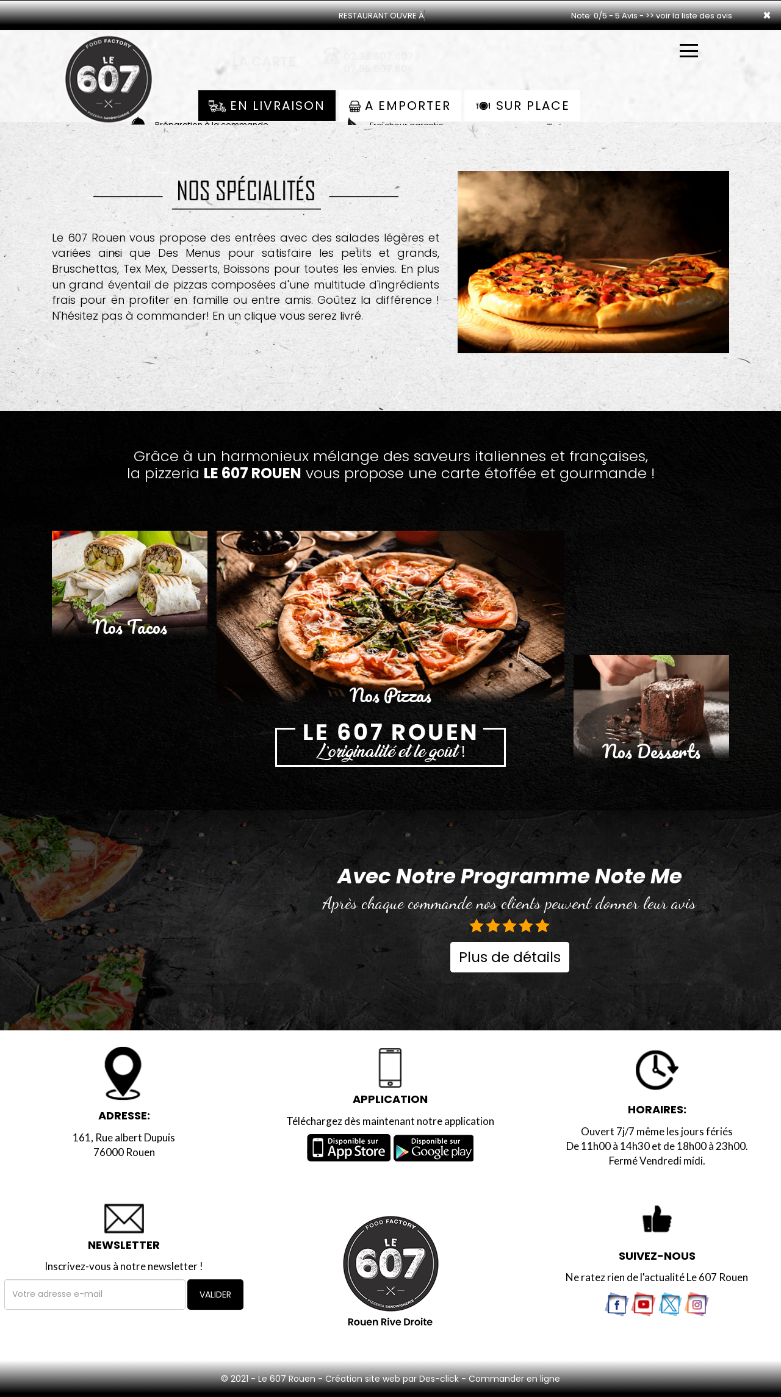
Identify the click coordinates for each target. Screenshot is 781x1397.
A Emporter (400, 105)
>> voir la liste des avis (689, 15)
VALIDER (215, 1294)
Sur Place (522, 105)
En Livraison (267, 105)
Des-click (439, 1379)
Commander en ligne (514, 1379)
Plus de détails (510, 957)
